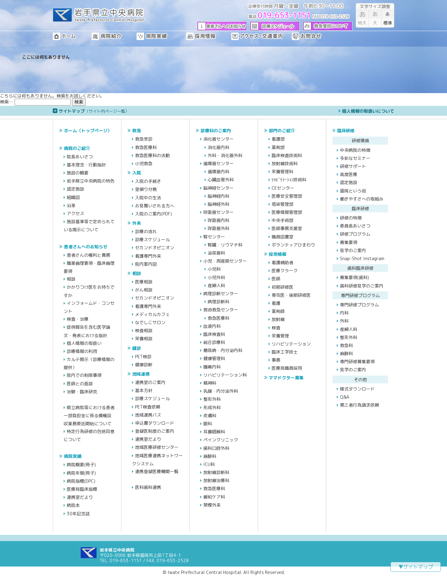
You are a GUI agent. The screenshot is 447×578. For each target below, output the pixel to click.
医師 (276, 279)
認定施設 (75, 189)
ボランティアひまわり (293, 245)
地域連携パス (148, 415)
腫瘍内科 (212, 367)
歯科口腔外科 (216, 448)
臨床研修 (345, 130)
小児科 (214, 269)
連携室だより (80, 497)
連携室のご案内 (150, 382)
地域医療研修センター (156, 447)
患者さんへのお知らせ (85, 247)
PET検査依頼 (147, 407)
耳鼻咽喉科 (214, 432)
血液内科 (212, 326)
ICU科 (209, 464)
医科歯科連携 (148, 487)
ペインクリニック (220, 440)
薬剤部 (278, 147)
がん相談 (143, 290)
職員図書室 (282, 237)
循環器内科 (218, 171)
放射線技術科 (285, 163)
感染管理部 (282, 204)
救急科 (346, 345)
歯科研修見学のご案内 (361, 286)
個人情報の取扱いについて (368, 111)
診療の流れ (146, 231)
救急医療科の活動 (152, 155)
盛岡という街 (353, 191)
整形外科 (212, 399)
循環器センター (218, 163)
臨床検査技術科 (287, 155)
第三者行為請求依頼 (359, 405)
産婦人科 (216, 285)
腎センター (214, 237)
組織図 (73, 197)
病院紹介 (114, 36)
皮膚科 (209, 415)
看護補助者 (282, 262)
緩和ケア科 (214, 497)
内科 (344, 313)
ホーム (72, 36)
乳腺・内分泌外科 (220, 391)
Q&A (344, 397)
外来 (136, 223)
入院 (136, 173)
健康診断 (143, 365)
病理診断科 (218, 302)
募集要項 (348, 242)
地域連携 (141, 374)
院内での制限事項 (84, 375)
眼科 (207, 424)
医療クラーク (285, 270)
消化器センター (218, 139)
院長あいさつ (80, 157)
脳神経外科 (218, 204)
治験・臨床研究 (82, 392)
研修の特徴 (351, 218)
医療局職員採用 (287, 368)
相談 (71, 279)
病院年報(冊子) (81, 473)
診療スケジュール (152, 239)
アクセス (75, 213)
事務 (276, 360)
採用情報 (208, 36)
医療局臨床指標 (82, 489)
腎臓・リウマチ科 (225, 245)
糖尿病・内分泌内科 (222, 350)
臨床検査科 (214, 334)
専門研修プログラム (359, 305)
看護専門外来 (148, 256)
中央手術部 (282, 220)
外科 (344, 321)
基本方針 (143, 390)
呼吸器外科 (218, 228)
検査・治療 (77, 319)
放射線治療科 (216, 480)
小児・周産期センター (225, 261)
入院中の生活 (148, 198)
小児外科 (216, 277)
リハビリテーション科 (225, 375)
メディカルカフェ (152, 314)
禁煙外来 (212, 505)
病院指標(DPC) (81, 481)
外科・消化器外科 (225, 155)
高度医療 (348, 174)
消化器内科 (218, 147)
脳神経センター (218, 188)
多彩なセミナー (355, 158)
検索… (6, 102)
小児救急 (143, 163)
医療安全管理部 (287, 196)
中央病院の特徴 (355, 150)
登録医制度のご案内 (154, 431)
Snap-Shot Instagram (362, 258)
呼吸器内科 (218, 220)
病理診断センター (220, 293)
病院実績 (161, 36)
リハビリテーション (291, 344)
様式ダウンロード (357, 389)
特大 (362, 18)
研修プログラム (355, 234)
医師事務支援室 (287, 228)
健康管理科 (214, 358)
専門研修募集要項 (357, 361)
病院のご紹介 (77, 148)
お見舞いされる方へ (154, 206)
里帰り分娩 (146, 189)
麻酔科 (209, 456)
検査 (276, 328)
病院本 (73, 505)
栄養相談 (143, 338)
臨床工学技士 (285, 352)
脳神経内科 (218, 196)
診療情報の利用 (82, 351)
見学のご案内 (353, 250)
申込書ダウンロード (154, 423)
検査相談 (143, 330)
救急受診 (143, 139)
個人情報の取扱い (84, 343)
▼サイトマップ (415, 566)
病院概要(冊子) (81, 464)
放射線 (278, 319)
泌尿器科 (216, 253)
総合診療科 (214, 342)
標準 (388, 18)
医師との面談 (80, 383)
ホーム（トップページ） (88, 130)
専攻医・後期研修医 (291, 295)
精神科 (209, 383)
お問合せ (313, 36)
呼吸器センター (218, 212)
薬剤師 (278, 311)
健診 (136, 348)
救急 (136, 130)
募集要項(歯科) (354, 277)
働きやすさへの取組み (361, 199)
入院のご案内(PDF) (153, 214)
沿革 (71, 205)
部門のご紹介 (282, 130)
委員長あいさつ (355, 226)
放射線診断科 (216, 472)
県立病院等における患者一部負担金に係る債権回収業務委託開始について (89, 415)
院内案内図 (146, 264)
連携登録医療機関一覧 (156, 471)
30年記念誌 (78, 514)
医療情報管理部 (287, 212)
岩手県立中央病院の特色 (91, 181)
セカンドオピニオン (154, 248)
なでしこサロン (150, 322)
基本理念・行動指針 (86, 165)
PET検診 (143, 356)
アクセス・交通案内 (261, 36)
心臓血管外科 (221, 180)
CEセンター (283, 188)
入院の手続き (148, 181)
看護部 (278, 139)
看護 (276, 303)
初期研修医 (282, 287)
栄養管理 (280, 336)
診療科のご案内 (216, 130)
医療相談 (143, 282)
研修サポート (353, 166)
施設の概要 (77, 173)
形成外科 (212, 407)
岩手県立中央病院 (98, 15)
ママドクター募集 (286, 378)
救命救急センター (220, 310)
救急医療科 (146, 147)
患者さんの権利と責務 (88, 255)
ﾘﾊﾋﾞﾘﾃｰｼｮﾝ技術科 (289, 180)
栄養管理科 (282, 171)
